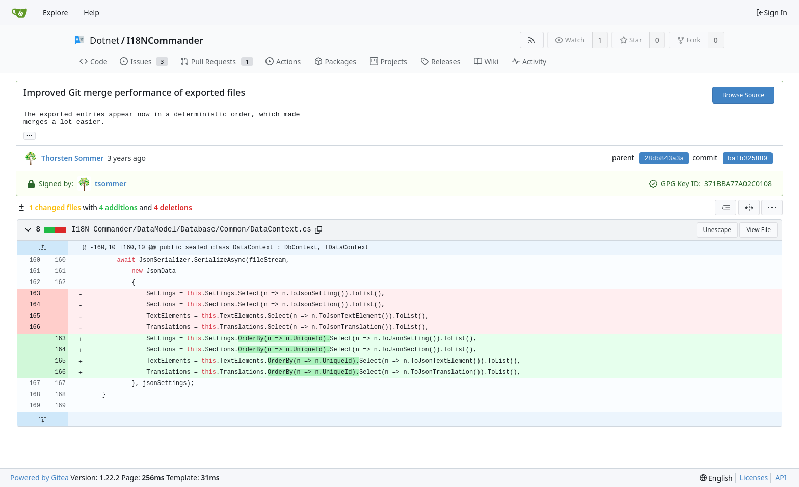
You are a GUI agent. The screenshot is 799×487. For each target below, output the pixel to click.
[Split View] (749, 207)
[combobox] (725, 207)
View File (758, 229)
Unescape (717, 229)
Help (91, 12)
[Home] (19, 13)
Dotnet (104, 40)
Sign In (771, 12)
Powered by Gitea (39, 477)
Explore (55, 12)
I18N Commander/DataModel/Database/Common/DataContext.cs (191, 229)
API (780, 477)
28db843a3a (664, 158)
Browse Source (743, 95)
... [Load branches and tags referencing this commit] (29, 135)
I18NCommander (165, 40)
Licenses (754, 477)
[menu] (772, 207)
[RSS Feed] (532, 40)
